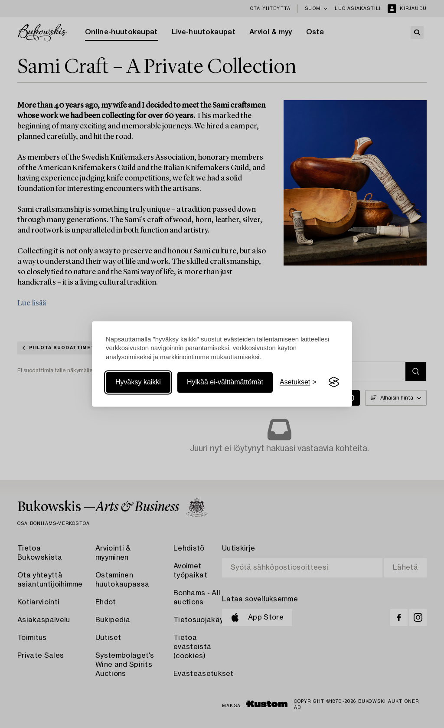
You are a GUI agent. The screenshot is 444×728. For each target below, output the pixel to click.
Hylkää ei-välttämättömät (225, 382)
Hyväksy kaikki (138, 382)
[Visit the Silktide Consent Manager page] (333, 382)
